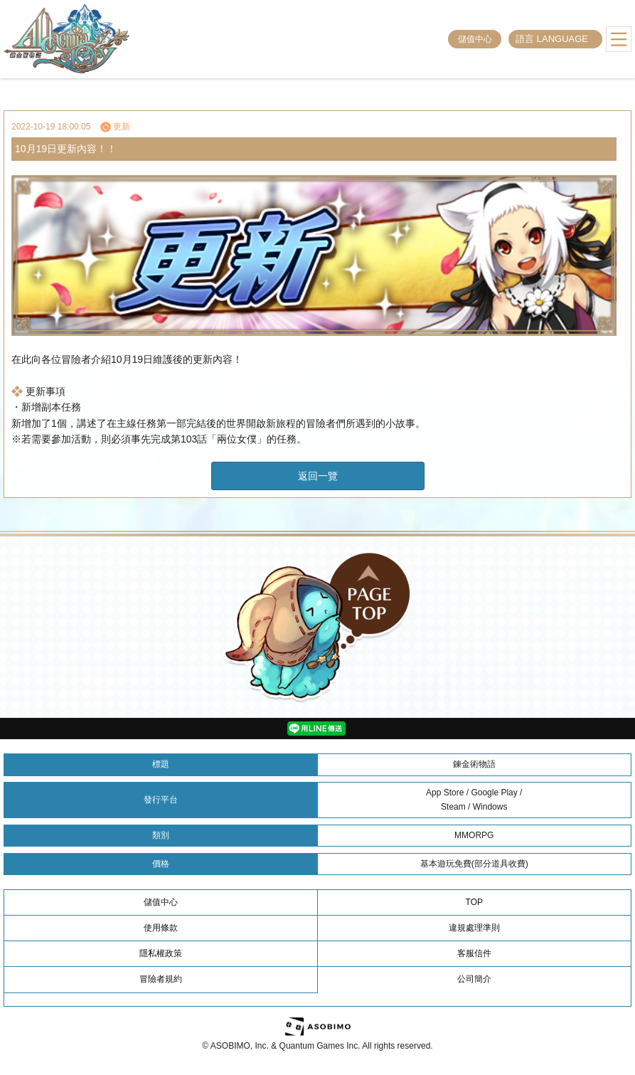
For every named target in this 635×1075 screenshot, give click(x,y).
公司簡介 (474, 979)
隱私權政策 (160, 953)
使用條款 (161, 928)
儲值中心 (475, 39)
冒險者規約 (160, 979)
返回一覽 (318, 476)
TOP (474, 902)
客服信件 (474, 953)
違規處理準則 (474, 928)
